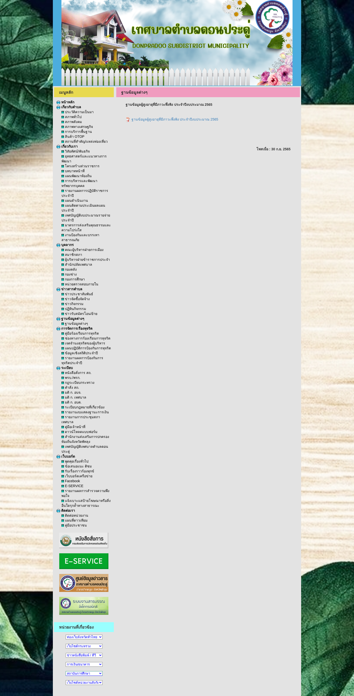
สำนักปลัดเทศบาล (76, 264)
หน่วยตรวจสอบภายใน (79, 284)
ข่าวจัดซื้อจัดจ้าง (75, 299)
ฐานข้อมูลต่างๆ (70, 319)
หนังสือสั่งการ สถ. (76, 373)
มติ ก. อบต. (71, 402)
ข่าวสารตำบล (69, 289)
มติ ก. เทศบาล (73, 397)
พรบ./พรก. (70, 378)
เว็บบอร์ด (66, 456)
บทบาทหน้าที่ (73, 171)
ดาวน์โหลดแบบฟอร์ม (79, 432)
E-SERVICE (72, 486)
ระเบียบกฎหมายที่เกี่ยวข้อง (82, 407)
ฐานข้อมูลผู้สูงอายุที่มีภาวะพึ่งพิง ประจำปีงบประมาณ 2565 (172, 119)
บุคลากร (65, 245)
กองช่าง (69, 274)
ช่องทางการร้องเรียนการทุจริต (85, 338)
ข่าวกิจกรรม (72, 304)
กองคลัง (69, 269)
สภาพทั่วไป (71, 117)
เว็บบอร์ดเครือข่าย (76, 476)
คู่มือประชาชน (74, 525)
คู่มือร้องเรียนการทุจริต (80, 333)
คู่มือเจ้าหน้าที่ (73, 427)
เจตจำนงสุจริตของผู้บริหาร (83, 343)
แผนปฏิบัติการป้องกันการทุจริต (86, 348)
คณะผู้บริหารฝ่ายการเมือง (82, 250)
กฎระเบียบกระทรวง (77, 383)
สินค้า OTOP (72, 137)
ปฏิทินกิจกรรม (73, 309)
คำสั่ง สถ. (70, 387)
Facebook (70, 481)
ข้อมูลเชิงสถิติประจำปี (79, 353)
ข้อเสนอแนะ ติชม (76, 466)
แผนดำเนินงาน (74, 200)
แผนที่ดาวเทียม (74, 520)
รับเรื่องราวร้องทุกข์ (77, 471)
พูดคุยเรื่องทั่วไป (74, 461)
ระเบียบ (65, 368)
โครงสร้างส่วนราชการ (80, 166)
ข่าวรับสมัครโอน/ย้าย (79, 314)
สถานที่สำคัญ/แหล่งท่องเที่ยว (84, 141)
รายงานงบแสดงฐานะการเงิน (85, 412)
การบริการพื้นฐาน (76, 132)
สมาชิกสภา (71, 255)
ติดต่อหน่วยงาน (74, 515)
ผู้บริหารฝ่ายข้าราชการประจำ (85, 260)
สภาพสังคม (71, 122)
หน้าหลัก (65, 102)
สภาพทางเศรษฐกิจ (77, 127)
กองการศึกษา (73, 279)
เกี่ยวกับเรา (67, 146)
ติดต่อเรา (66, 510)
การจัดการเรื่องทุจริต (74, 328)
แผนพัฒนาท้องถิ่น (76, 176)
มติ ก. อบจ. (71, 392)
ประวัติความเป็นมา (77, 112)
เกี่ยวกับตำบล (69, 107)
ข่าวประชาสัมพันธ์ (77, 294)
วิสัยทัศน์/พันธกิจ (75, 151)
